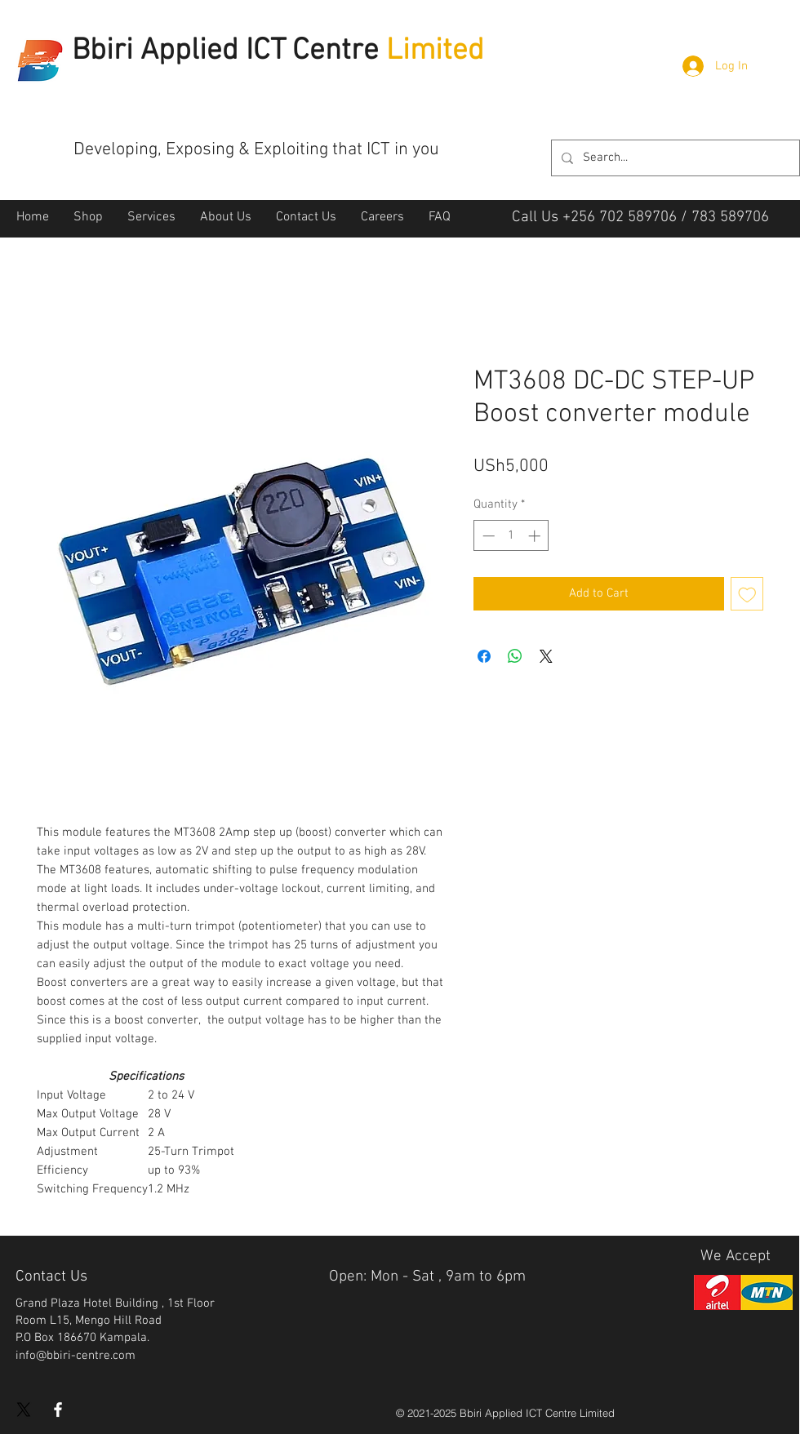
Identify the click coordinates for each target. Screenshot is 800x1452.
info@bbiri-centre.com (76, 1355)
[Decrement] (487, 536)
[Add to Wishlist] (747, 594)
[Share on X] (546, 656)
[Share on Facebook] (484, 656)
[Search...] (674, 157)
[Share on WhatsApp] (515, 656)
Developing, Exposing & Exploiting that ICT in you (256, 150)
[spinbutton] (511, 536)
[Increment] (536, 536)
